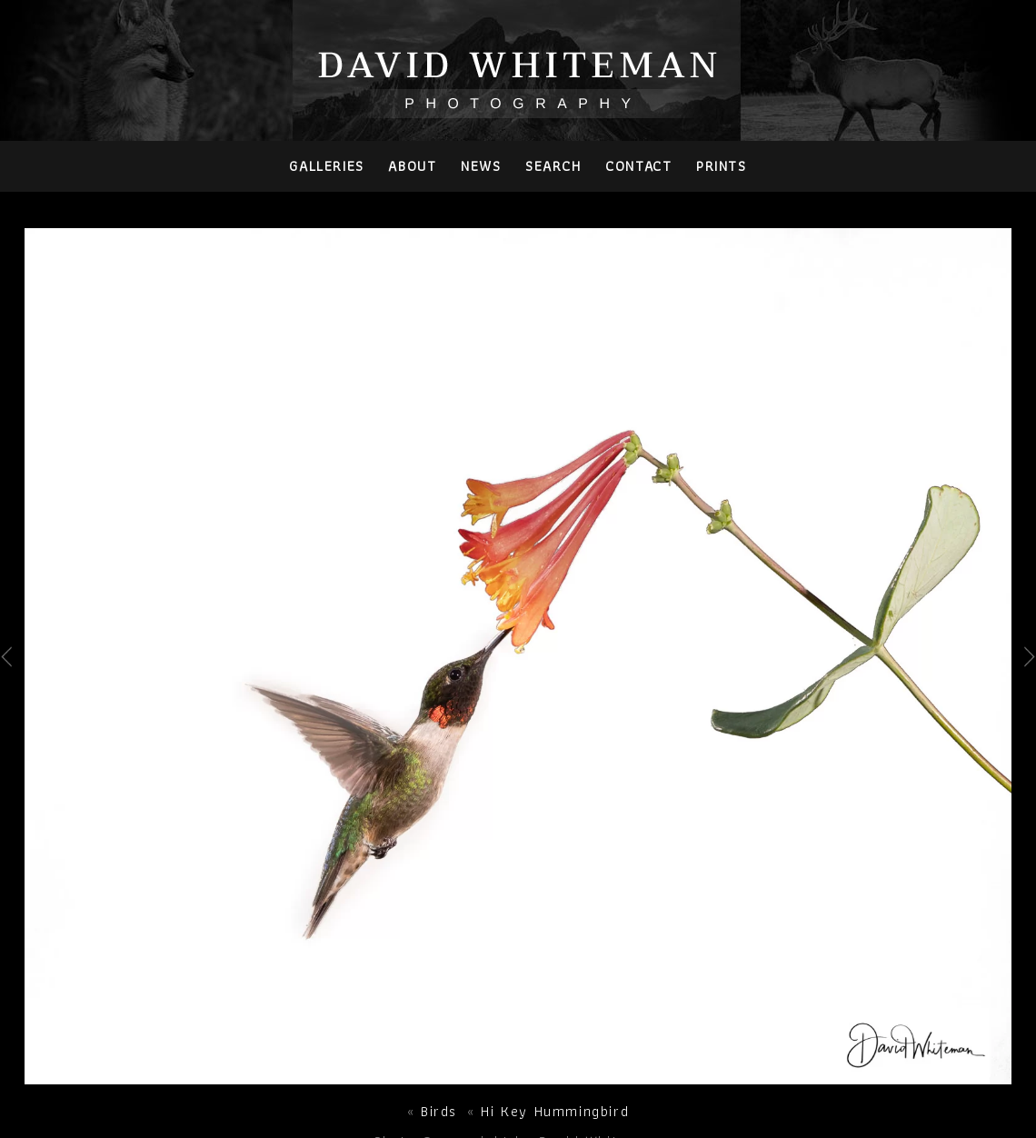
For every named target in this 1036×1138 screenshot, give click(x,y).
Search (553, 166)
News (481, 166)
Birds (439, 1111)
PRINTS (721, 166)
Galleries (326, 166)
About (412, 166)
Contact (638, 166)
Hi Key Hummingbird (555, 1111)
